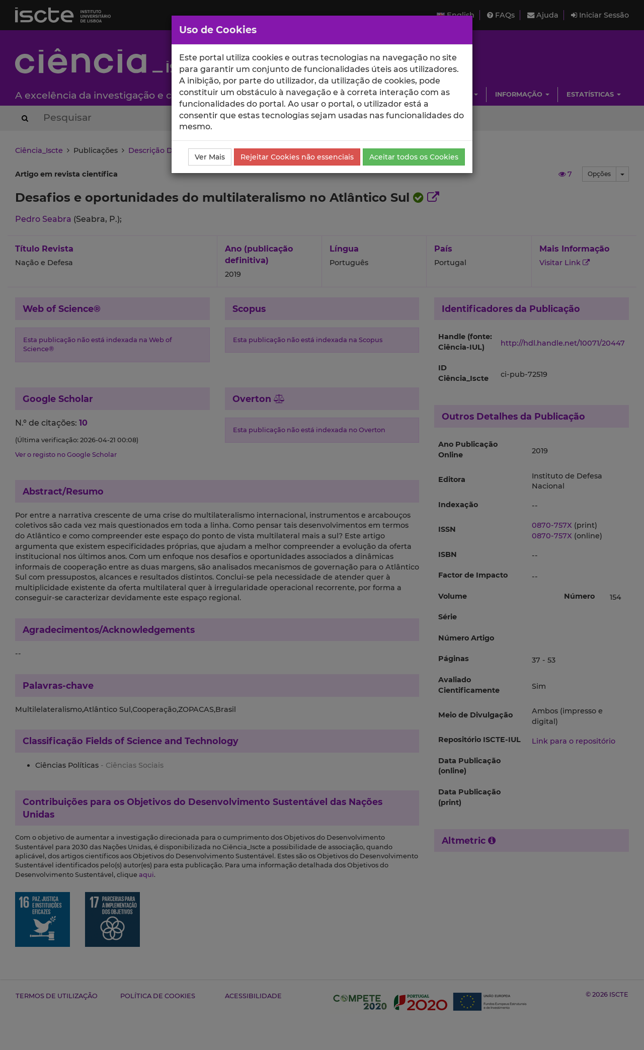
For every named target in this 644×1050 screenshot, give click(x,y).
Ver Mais (210, 156)
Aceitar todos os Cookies (413, 156)
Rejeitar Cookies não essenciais (297, 156)
